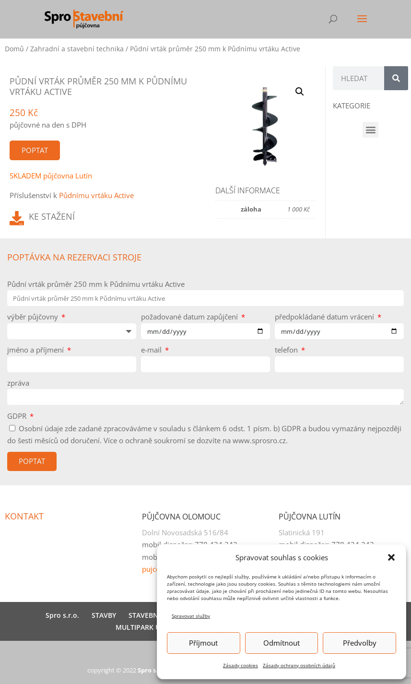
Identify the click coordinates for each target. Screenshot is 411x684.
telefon (287, 349)
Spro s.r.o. (62, 615)
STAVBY (104, 615)
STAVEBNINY (149, 615)
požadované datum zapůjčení (190, 316)
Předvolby (359, 643)
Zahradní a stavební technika (77, 48)
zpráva (18, 383)
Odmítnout (281, 643)
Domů (14, 48)
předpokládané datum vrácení (325, 316)
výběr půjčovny (33, 316)
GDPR (17, 416)
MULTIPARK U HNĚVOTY (155, 627)
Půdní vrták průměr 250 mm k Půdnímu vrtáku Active (96, 284)
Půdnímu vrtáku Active (96, 195)
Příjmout (203, 643)
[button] (391, 557)
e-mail (152, 349)
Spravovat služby (191, 616)
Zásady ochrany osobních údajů (299, 665)
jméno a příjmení (36, 349)
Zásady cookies (240, 665)
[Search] (396, 78)
